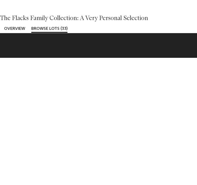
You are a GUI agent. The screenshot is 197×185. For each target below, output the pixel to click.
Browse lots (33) (49, 28)
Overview (14, 28)
